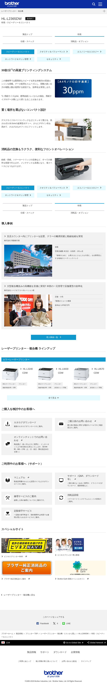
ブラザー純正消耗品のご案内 (17, 579)
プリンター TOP (31, 634)
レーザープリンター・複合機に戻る (19, 595)
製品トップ (27, 34)
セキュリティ (53, 59)
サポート (44, 652)
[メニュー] (100, 4)
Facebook (43, 623)
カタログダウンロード (25, 422)
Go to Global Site (73, 643)
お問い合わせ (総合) (69, 661)
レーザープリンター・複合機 (12, 11)
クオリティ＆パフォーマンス (53, 52)
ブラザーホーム (7, 634)
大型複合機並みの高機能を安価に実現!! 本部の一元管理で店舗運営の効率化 (44, 286)
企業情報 (75, 652)
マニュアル (22, 477)
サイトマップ (86, 661)
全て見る (52, 398)
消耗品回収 (73, 495)
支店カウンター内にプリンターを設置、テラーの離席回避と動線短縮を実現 (44, 236)
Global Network (96, 643)
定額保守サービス (23, 511)
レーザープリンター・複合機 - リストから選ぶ (58, 634)
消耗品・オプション (79, 41)
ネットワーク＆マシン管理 (17, 59)
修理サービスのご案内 (25, 496)
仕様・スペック (27, 41)
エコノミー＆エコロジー (88, 52)
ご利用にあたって (24, 661)
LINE (66, 623)
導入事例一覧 (52, 337)
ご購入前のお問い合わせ (82, 421)
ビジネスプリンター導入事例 (68, 555)
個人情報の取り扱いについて (46, 661)
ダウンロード (60, 652)
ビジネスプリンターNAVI (16, 556)
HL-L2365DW (83, 634)
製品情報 (19, 634)
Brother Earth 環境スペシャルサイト (73, 579)
